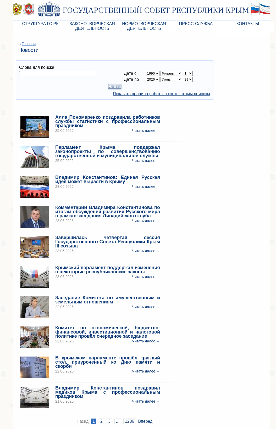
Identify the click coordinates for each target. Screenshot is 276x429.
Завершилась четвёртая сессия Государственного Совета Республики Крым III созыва (107, 242)
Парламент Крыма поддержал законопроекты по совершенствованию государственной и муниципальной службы (107, 151)
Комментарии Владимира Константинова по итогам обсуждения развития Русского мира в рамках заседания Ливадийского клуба (107, 211)
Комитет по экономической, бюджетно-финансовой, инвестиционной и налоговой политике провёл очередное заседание (107, 332)
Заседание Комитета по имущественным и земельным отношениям (107, 299)
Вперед (145, 421)
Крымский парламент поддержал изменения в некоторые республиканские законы (107, 269)
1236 (129, 421)
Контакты (247, 23)
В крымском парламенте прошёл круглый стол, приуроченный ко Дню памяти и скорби (107, 362)
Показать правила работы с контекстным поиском (161, 94)
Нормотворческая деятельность (144, 26)
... (117, 421)
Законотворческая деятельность (92, 26)
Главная (29, 44)
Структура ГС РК (40, 23)
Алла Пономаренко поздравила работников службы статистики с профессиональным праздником (107, 121)
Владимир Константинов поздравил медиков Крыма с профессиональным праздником (107, 392)
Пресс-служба (196, 23)
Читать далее (143, 130)
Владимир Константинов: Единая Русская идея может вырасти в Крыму (107, 179)
